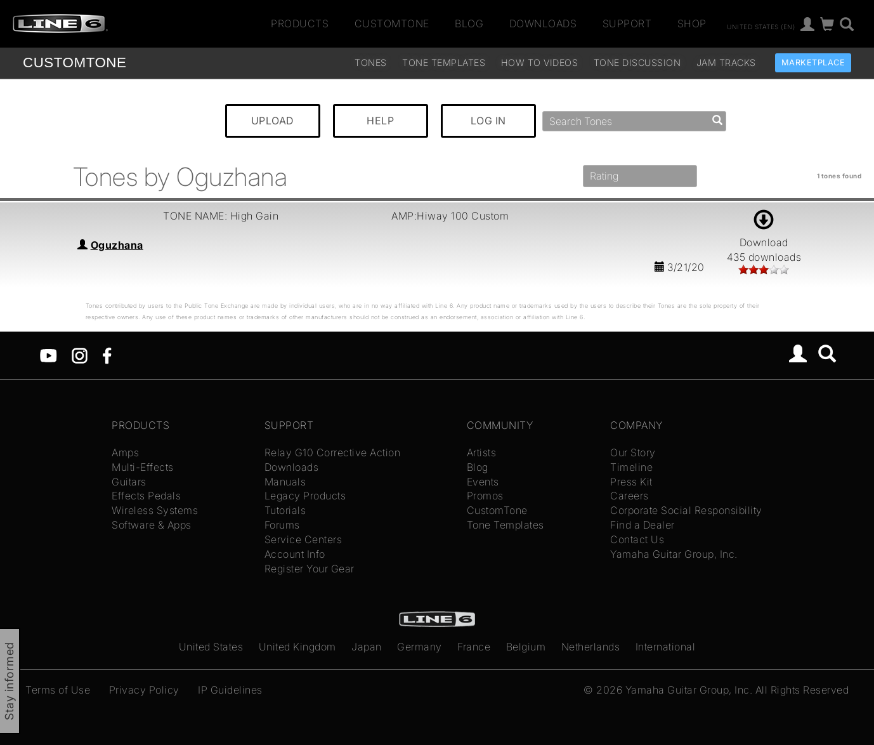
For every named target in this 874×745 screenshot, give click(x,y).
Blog (469, 23)
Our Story (633, 452)
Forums (282, 524)
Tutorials (285, 510)
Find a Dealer (642, 524)
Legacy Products (305, 495)
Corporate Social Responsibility (686, 510)
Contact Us (637, 539)
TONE (74, 62)
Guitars (129, 481)
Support (627, 23)
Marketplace (813, 62)
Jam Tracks (726, 62)
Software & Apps (152, 524)
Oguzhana (117, 245)
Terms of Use (57, 689)
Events (483, 481)
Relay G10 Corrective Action (332, 452)
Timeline (631, 467)
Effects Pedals (146, 495)
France (473, 646)
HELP (380, 120)
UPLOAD (272, 120)
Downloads (543, 23)
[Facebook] (107, 354)
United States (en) (761, 26)
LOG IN (488, 120)
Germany (419, 646)
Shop (692, 23)
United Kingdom (297, 646)
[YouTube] (48, 354)
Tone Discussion (637, 62)
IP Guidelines (230, 689)
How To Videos (539, 62)
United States (211, 646)
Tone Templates (443, 62)
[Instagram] (79, 354)
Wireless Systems (155, 510)
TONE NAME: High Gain (220, 215)
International (666, 646)
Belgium (526, 646)
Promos (485, 495)
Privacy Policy (144, 689)
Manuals (285, 481)
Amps (125, 452)
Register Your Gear (309, 568)
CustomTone (392, 23)
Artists (482, 452)
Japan (366, 646)
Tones (371, 62)
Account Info (294, 554)
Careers (629, 495)
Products (300, 23)
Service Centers (303, 539)
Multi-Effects (143, 467)
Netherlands (590, 646)
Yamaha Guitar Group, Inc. (674, 554)
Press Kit (631, 481)
